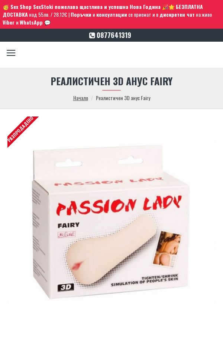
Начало (80, 98)
